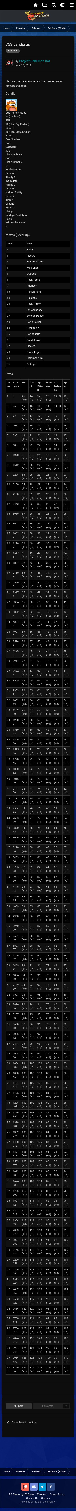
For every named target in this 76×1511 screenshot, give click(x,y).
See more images (16, 112)
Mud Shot (32, 267)
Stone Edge (33, 352)
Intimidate (11, 181)
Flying (9, 211)
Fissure (31, 255)
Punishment (34, 291)
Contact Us (32, 1498)
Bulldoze (32, 297)
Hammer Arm (35, 261)
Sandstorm (33, 340)
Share (18, 1406)
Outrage (31, 273)
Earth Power (34, 321)
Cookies (45, 1498)
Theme (42, 1494)
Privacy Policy (57, 1494)
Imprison (32, 285)
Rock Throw (34, 303)
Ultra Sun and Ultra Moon (20, 81)
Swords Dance (35, 315)
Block (30, 249)
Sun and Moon (45, 81)
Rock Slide (33, 328)
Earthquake (33, 333)
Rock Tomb (33, 279)
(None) (10, 173)
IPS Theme (14, 1494)
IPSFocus (29, 1494)
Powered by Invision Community (38, 1501)
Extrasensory (34, 309)
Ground (10, 203)
